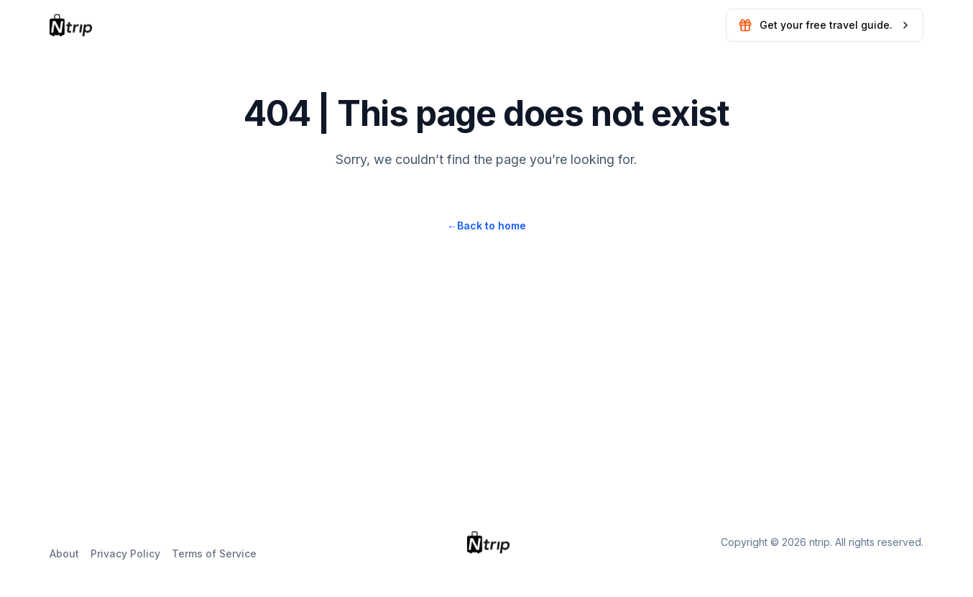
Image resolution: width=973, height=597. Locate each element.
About (64, 553)
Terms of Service (214, 553)
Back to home (486, 225)
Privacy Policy (125, 553)
